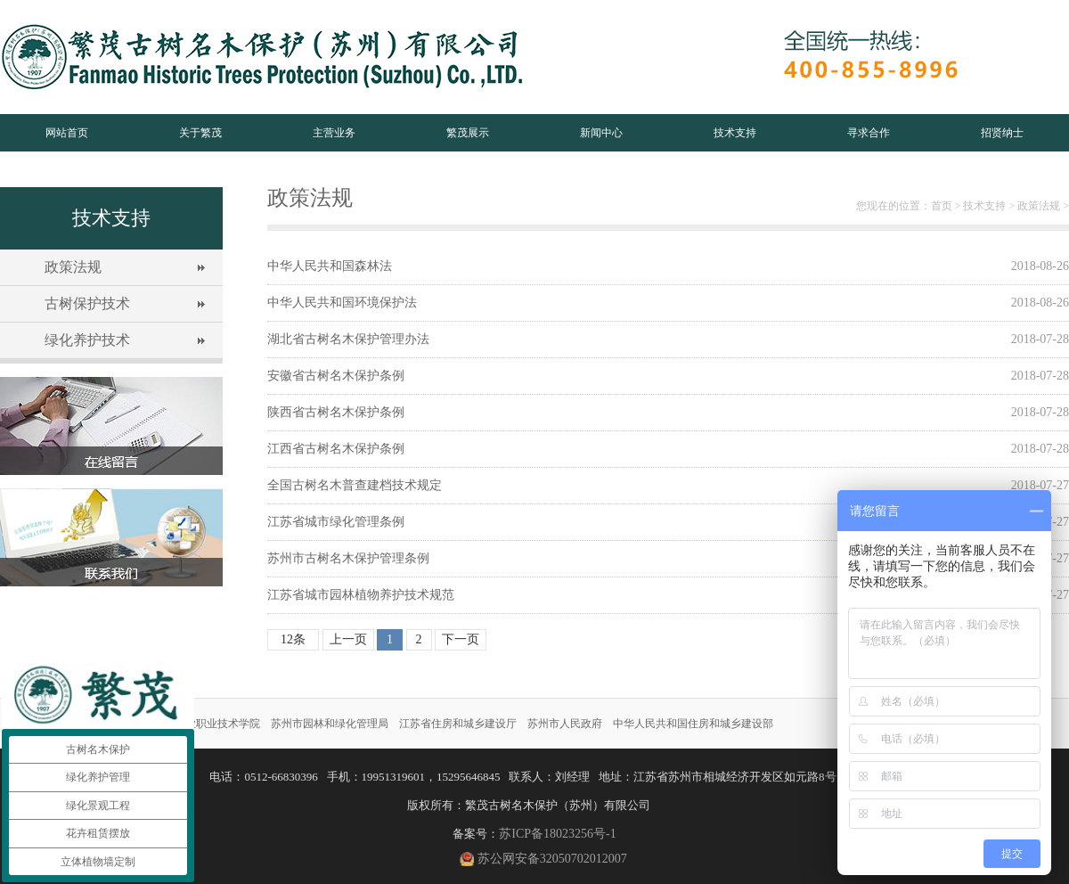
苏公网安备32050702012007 (552, 858)
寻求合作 (868, 133)
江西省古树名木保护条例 (335, 448)
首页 (941, 206)
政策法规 (73, 266)
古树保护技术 (87, 303)
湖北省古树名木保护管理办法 (348, 339)
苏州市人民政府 (564, 723)
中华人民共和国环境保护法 (342, 302)
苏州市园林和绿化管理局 (329, 723)
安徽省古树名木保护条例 (335, 375)
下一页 (460, 639)
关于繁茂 (200, 133)
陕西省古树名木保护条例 (335, 412)
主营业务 (334, 133)
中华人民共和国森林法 (329, 266)
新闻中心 (601, 133)
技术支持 (735, 133)
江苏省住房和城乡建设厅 (458, 723)
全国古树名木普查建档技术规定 (354, 485)
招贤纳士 (1002, 133)
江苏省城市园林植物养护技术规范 (360, 595)
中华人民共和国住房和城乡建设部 (693, 723)
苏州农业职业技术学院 (206, 723)
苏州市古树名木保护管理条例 (348, 558)
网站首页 (66, 133)
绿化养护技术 (87, 340)
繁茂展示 (467, 133)
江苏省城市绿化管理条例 (335, 521)
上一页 (348, 639)
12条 (293, 639)
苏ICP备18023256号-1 (557, 833)
